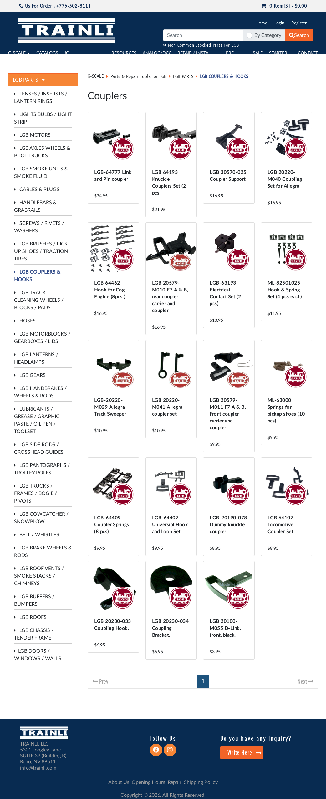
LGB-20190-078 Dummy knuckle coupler (228, 525)
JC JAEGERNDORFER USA (82, 59)
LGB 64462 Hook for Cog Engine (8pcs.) (109, 290)
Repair (174, 782)
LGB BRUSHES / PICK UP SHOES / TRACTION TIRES (41, 251)
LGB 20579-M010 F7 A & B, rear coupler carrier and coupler (170, 297)
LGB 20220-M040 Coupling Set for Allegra (284, 179)
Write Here (244, 752)
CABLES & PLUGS (36, 189)
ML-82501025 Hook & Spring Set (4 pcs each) (284, 290)
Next (302, 681)
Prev (103, 681)
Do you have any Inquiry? (255, 738)
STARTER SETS (278, 56)
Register (299, 23)
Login (279, 23)
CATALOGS (47, 53)
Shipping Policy (201, 782)
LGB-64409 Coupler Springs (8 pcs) (111, 525)
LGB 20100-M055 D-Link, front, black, (225, 628)
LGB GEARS (30, 375)
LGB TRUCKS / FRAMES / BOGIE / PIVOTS (35, 493)
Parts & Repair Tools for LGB (138, 76)
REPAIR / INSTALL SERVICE (195, 56)
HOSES (25, 320)
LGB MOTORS (32, 135)
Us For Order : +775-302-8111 (55, 6)
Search (299, 35)
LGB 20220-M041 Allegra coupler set (167, 407)
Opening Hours (148, 782)
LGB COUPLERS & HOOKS (224, 76)
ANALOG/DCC (157, 53)
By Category (267, 35)
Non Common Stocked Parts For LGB (201, 45)
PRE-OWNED (234, 56)
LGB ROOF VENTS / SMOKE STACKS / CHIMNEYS (39, 576)
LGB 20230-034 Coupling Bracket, (170, 628)
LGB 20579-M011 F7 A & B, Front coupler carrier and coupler (228, 414)
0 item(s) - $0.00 (284, 6)
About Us (118, 782)
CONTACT (308, 53)
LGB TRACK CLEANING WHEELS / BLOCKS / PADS (39, 300)
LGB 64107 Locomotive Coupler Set (280, 525)
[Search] (203, 35)
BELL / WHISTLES (36, 534)
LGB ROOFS (30, 617)
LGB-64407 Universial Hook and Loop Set (170, 525)
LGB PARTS (183, 76)
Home (261, 23)
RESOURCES (123, 53)
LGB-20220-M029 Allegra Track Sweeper (110, 407)
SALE (258, 53)
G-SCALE (17, 53)
